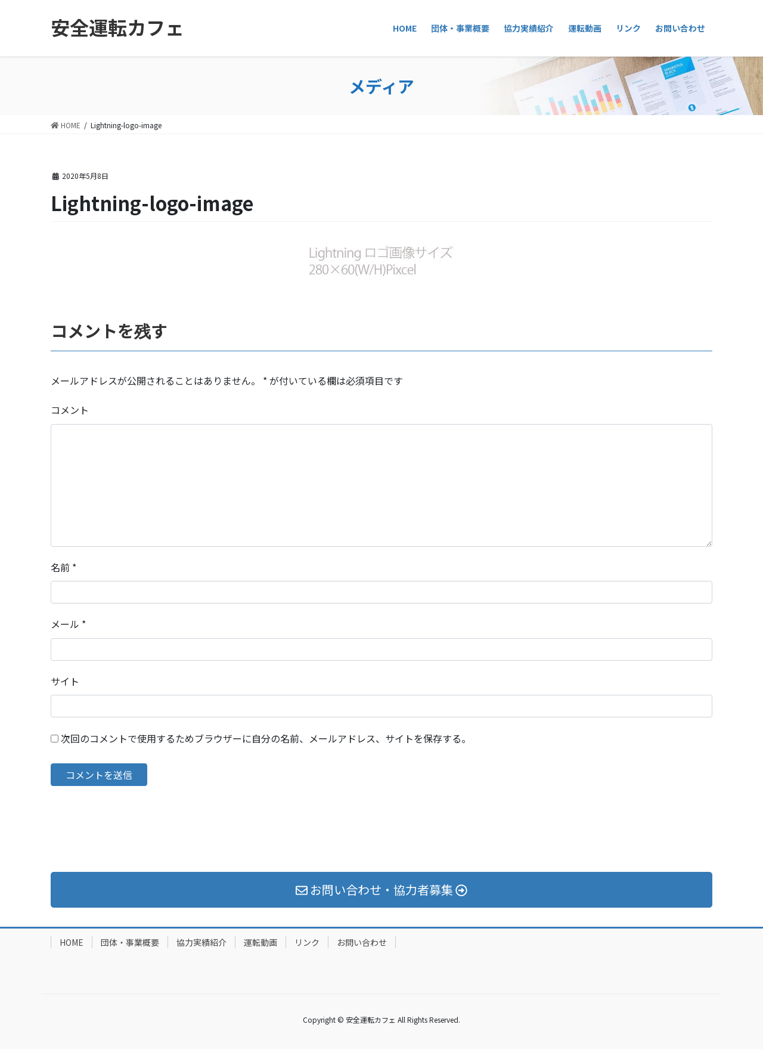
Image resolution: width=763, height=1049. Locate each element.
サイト (65, 681)
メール (68, 624)
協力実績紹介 (201, 942)
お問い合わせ (362, 942)
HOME (71, 942)
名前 (63, 567)
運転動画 (260, 942)
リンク (307, 942)
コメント (70, 410)
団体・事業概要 (130, 942)
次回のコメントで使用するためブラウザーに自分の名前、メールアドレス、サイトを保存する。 (266, 738)
